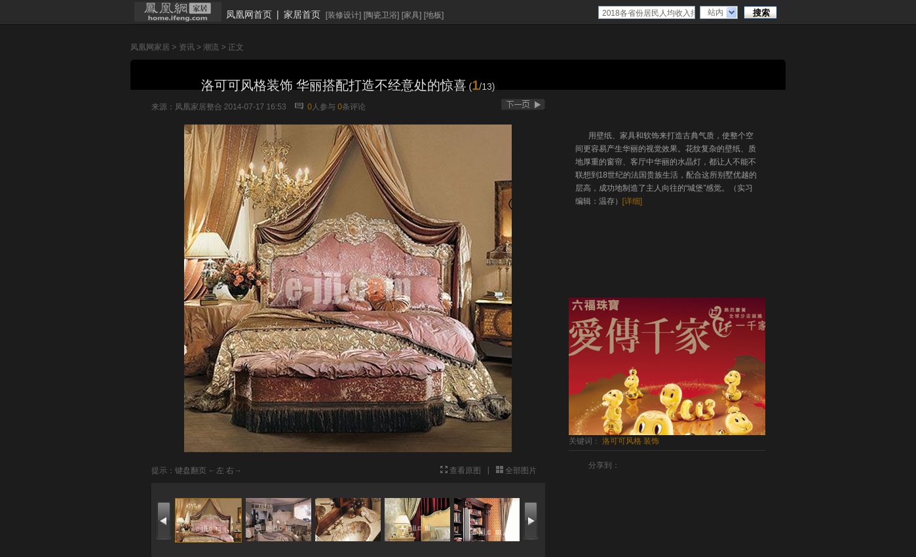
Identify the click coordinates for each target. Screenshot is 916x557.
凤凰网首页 (249, 14)
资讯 (187, 47)
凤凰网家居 (150, 47)
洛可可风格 (621, 441)
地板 (434, 15)
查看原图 (465, 470)
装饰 (651, 441)
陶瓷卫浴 (381, 15)
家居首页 (302, 14)
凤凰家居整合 (198, 106)
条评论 (351, 106)
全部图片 (521, 470)
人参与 (321, 106)
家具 (411, 15)
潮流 (211, 47)
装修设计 (343, 15)
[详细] (632, 201)
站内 (715, 12)
